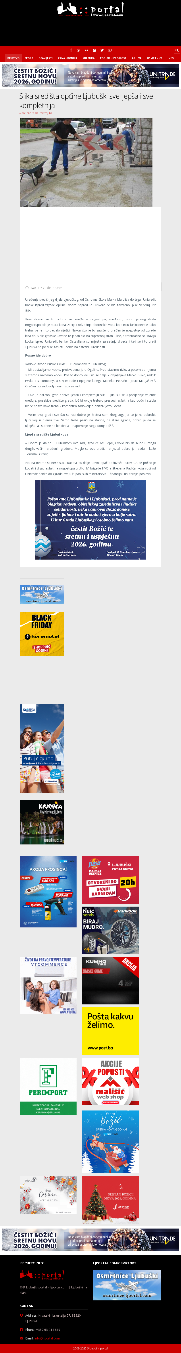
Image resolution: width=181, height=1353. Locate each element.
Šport (29, 58)
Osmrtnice (154, 58)
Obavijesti (46, 58)
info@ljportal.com (47, 1338)
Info (171, 58)
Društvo (13, 58)
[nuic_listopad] (110, 953)
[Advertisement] (90, 243)
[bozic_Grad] (90, 558)
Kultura (89, 58)
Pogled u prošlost (113, 58)
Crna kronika (67, 58)
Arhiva (137, 58)
